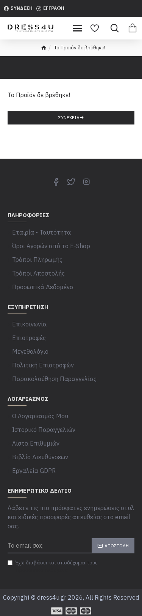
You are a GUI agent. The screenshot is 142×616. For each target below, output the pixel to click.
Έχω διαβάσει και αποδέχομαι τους (53, 566)
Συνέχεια (69, 117)
